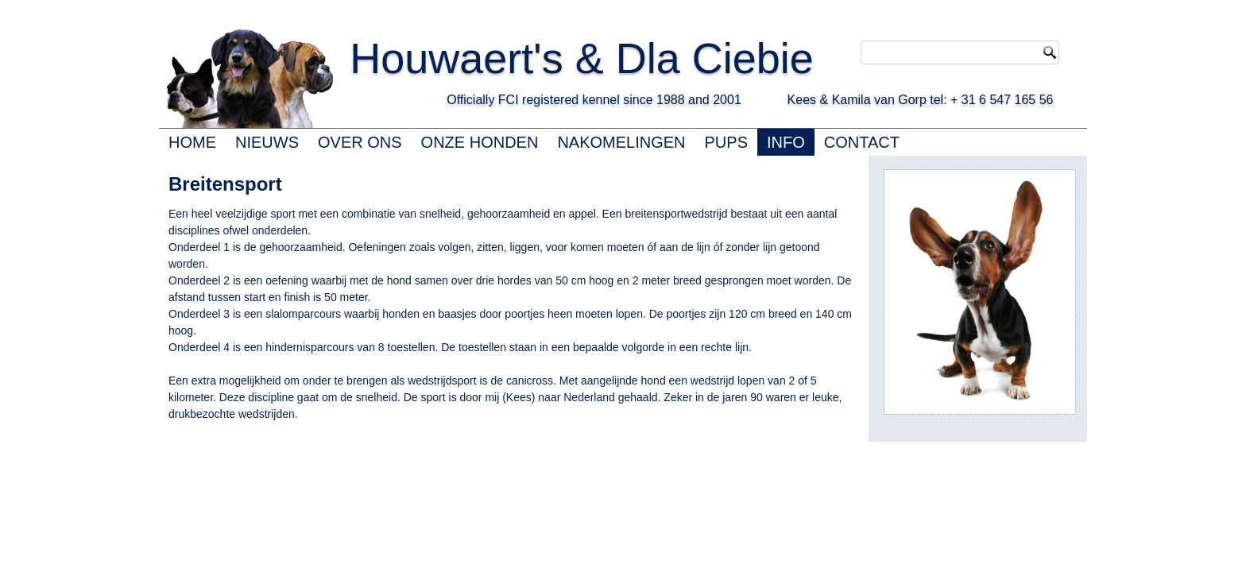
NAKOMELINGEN (621, 142)
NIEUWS (267, 142)
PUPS (726, 142)
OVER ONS (360, 142)
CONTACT (862, 142)
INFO (786, 142)
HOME (192, 142)
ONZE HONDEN (480, 142)
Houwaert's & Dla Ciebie (582, 58)
